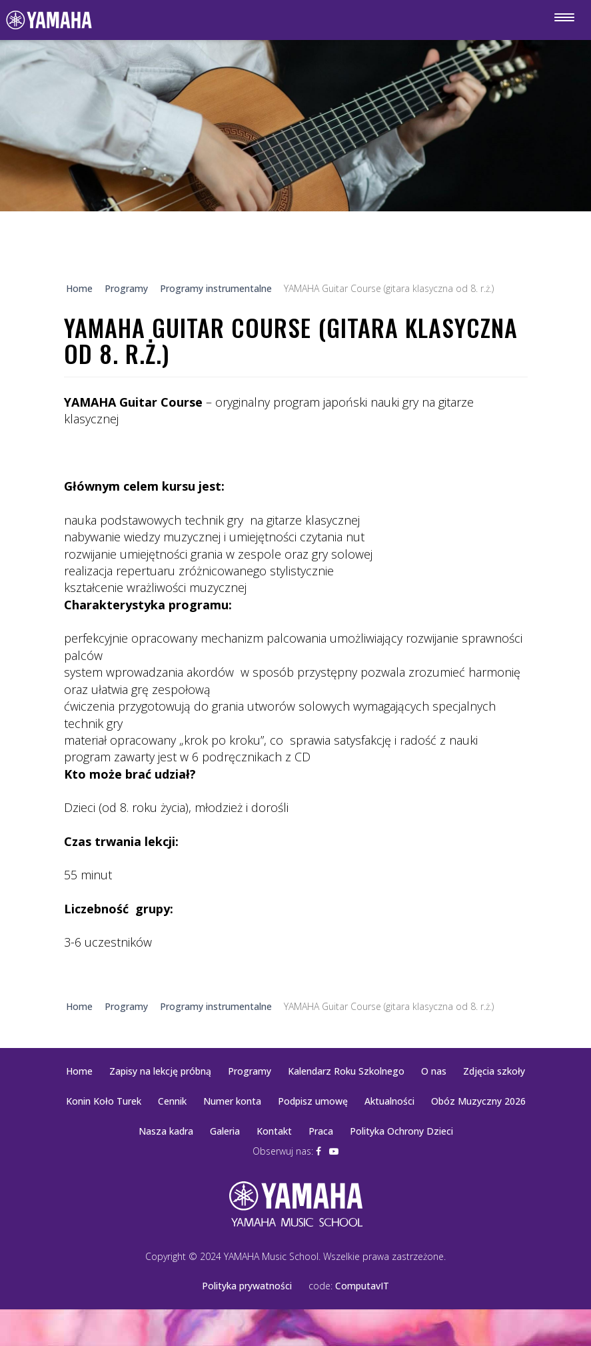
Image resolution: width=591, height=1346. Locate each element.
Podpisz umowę (313, 1101)
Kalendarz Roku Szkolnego (346, 1071)
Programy (249, 1071)
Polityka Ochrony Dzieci (401, 1131)
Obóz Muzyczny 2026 (478, 1101)
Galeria (225, 1131)
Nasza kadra (166, 1131)
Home (79, 1071)
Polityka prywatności (247, 1285)
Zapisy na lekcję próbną (160, 1071)
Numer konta (232, 1101)
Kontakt (274, 1131)
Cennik (172, 1101)
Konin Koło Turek (103, 1101)
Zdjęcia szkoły (494, 1071)
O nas (433, 1071)
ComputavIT (362, 1285)
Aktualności (389, 1101)
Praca (320, 1131)
